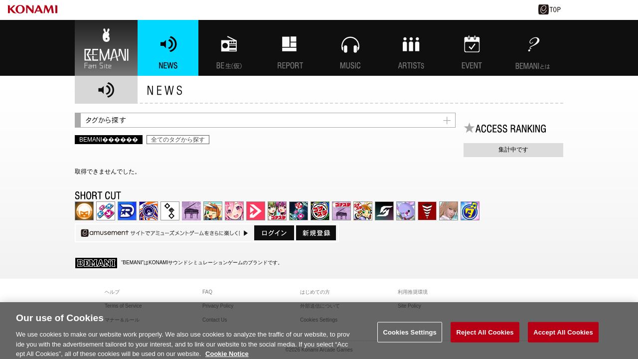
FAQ (207, 292)
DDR (105, 210)
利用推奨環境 (413, 292)
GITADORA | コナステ (320, 210)
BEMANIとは (532, 48)
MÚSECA (427, 210)
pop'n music (212, 210)
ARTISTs (411, 48)
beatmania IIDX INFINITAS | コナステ (277, 210)
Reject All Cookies (484, 336)
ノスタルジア (191, 210)
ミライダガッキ (470, 210)
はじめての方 (315, 292)
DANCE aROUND (255, 210)
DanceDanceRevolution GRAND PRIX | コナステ (298, 210)
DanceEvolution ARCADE (448, 210)
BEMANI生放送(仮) (228, 48)
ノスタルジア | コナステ (341, 210)
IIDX (84, 210)
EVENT (472, 48)
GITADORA (148, 210)
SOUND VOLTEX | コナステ (384, 210)
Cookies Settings (410, 336)
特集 (289, 48)
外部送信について (320, 306)
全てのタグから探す (178, 139)
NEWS (168, 48)
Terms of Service (123, 306)
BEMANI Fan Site (106, 48)
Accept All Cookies (563, 336)
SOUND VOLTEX (234, 210)
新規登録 (316, 232)
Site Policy (409, 306)
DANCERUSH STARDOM (127, 210)
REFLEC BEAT (405, 210)
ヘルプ (112, 292)
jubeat (169, 210)
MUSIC (350, 48)
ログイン (274, 232)
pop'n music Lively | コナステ (362, 210)
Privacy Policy (217, 306)
